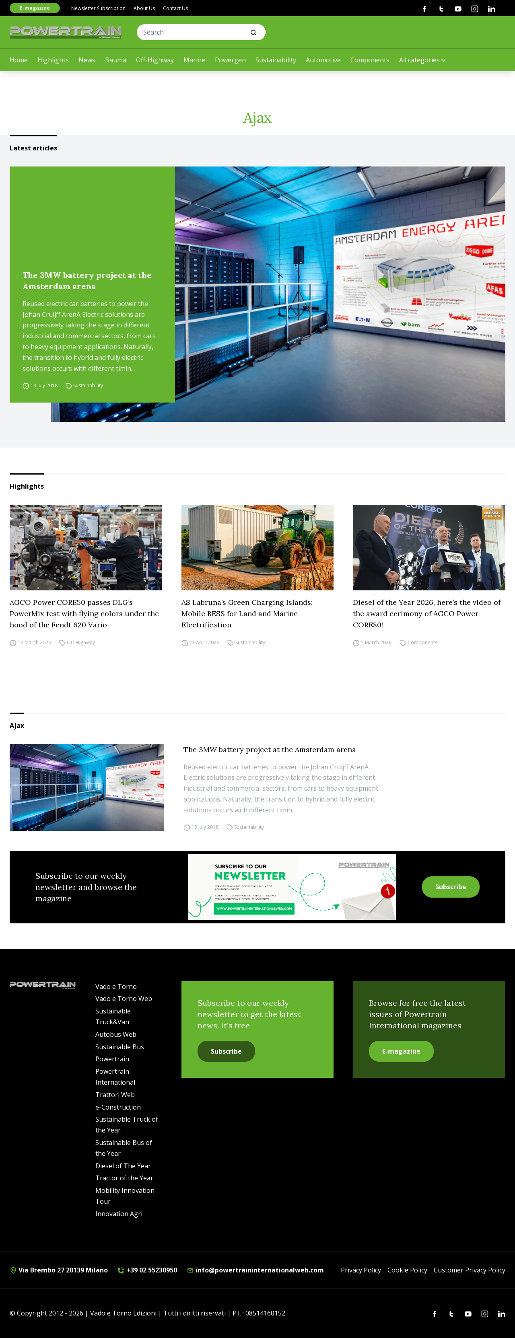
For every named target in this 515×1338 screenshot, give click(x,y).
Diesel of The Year (123, 1165)
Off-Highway (155, 59)
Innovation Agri (118, 1213)
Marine (194, 59)
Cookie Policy (407, 1270)
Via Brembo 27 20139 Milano (59, 1270)
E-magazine (35, 7)
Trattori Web (115, 1094)
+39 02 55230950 (147, 1270)
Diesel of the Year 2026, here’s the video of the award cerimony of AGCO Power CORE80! (427, 613)
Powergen (230, 59)
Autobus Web (115, 1034)
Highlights (53, 59)
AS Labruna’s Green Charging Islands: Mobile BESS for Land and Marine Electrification (247, 613)
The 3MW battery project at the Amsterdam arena (87, 280)
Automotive (323, 59)
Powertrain (112, 1058)
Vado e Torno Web (123, 998)
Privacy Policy (361, 1270)
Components (369, 59)
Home (19, 59)
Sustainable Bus (119, 1046)
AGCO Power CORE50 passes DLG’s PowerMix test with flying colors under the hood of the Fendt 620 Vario (84, 613)
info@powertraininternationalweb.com (255, 1270)
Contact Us (175, 8)
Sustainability (275, 59)
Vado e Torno (116, 986)
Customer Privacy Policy (469, 1270)
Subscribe (450, 886)
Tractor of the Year (124, 1178)
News (86, 59)
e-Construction (118, 1107)
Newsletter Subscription (98, 8)
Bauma (115, 59)
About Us (144, 8)
